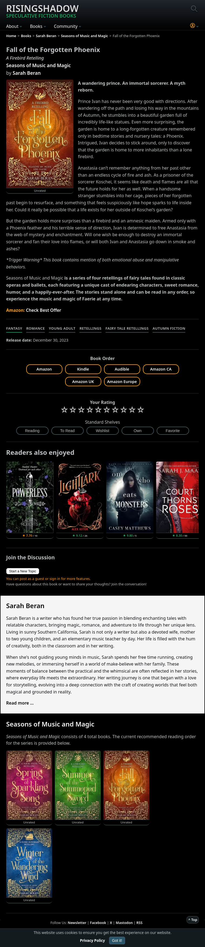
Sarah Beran (27, 73)
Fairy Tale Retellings (127, 328)
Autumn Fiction (169, 328)
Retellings (90, 328)
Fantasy (14, 328)
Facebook (98, 922)
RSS (139, 922)
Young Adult (62, 328)
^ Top (192, 919)
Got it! (117, 940)
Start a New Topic (22, 571)
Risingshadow (42, 10)
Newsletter (77, 922)
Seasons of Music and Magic (38, 65)
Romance (35, 328)
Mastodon (124, 922)
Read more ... (20, 703)
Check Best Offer (43, 310)
